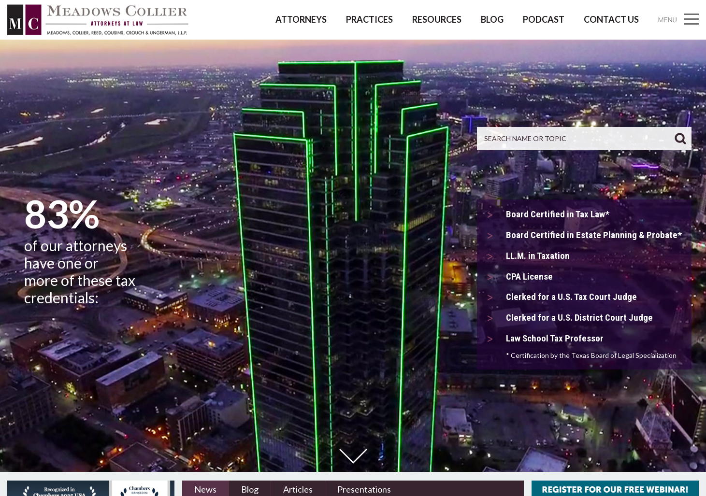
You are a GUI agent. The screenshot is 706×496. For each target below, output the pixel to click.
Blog (492, 19)
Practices (369, 19)
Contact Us (611, 19)
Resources (436, 19)
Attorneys (301, 19)
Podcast (543, 19)
